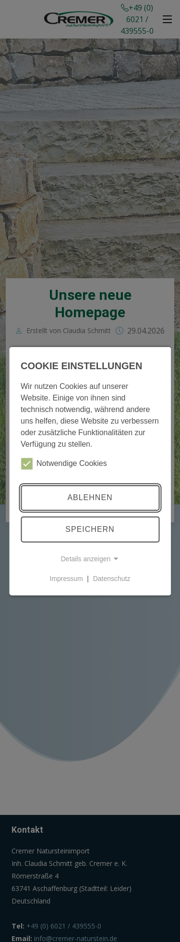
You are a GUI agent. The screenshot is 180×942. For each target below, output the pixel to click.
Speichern (89, 529)
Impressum (66, 578)
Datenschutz (112, 578)
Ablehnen (89, 497)
